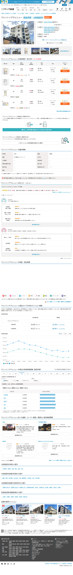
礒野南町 (24, 478)
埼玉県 (18, 544)
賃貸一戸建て (50, 541)
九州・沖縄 (4, 554)
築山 (16, 468)
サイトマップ (58, 547)
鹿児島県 (11, 556)
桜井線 (45, 32)
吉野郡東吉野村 (30, 487)
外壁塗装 (34, 557)
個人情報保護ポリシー (55, 563)
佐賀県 (13, 554)
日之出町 (16, 478)
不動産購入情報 (35, 542)
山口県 (23, 551)
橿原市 (51, 487)
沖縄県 (14, 556)
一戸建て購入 (34, 545)
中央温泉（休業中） (42, 422)
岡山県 (13, 551)
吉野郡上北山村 (14, 487)
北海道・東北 (5, 541)
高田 (5, 408)
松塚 (5, 398)
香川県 (10, 553)
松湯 (4, 422)
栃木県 (28, 544)
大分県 (23, 554)
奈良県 (45, 22)
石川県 (23, 547)
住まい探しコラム (35, 553)
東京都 (10, 544)
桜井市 (55, 487)
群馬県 (10, 545)
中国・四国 (4, 551)
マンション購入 (35, 544)
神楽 (7, 478)
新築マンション (42, 544)
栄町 (33, 478)
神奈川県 (14, 544)
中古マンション (49, 544)
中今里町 (29, 478)
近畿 (3, 550)
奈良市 (36, 487)
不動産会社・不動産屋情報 (37, 549)
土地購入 (34, 547)
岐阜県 (13, 548)
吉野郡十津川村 (6, 487)
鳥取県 (17, 551)
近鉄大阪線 (46, 29)
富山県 (20, 547)
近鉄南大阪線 (47, 27)
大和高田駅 (52, 29)
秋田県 (23, 541)
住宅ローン (34, 555)
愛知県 (10, 548)
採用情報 (70, 563)
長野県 (17, 547)
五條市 (59, 487)
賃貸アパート (44, 541)
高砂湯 (4, 441)
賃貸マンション (37, 541)
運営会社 (47, 563)
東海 (3, 548)
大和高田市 (38, 17)
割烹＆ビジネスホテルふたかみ (45, 441)
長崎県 (17, 554)
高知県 (17, 553)
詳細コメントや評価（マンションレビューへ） (62, 192)
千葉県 (21, 544)
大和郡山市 (41, 487)
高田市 (5, 401)
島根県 (20, 551)
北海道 (10, 541)
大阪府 (4, 496)
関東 (3, 544)
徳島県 (27, 551)
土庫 (20, 478)
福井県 (27, 547)
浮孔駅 (52, 30)
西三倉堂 (37, 478)
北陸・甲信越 (5, 547)
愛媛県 (13, 553)
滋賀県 (16, 496)
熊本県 (20, 554)
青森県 (13, 541)
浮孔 (5, 404)
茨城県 (24, 544)
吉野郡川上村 (22, 487)
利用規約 (64, 563)
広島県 (10, 551)
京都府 (12, 496)
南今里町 (11, 478)
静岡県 (17, 548)
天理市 (46, 487)
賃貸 (33, 541)
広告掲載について (59, 545)
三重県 (20, 548)
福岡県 (10, 554)
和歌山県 (25, 496)
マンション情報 (35, 550)
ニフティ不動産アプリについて (62, 542)
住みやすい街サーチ (36, 552)
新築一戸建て (40, 545)
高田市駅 (27, 17)
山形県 (27, 541)
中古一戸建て (47, 545)
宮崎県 (27, 554)
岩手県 (17, 541)
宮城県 (20, 541)
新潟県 (10, 547)
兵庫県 (8, 496)
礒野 (4, 478)
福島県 (10, 542)
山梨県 (13, 547)
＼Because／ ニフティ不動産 (62, 541)
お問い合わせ (58, 544)
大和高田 (6, 395)
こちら (44, 178)
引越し (33, 558)
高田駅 (49, 32)
